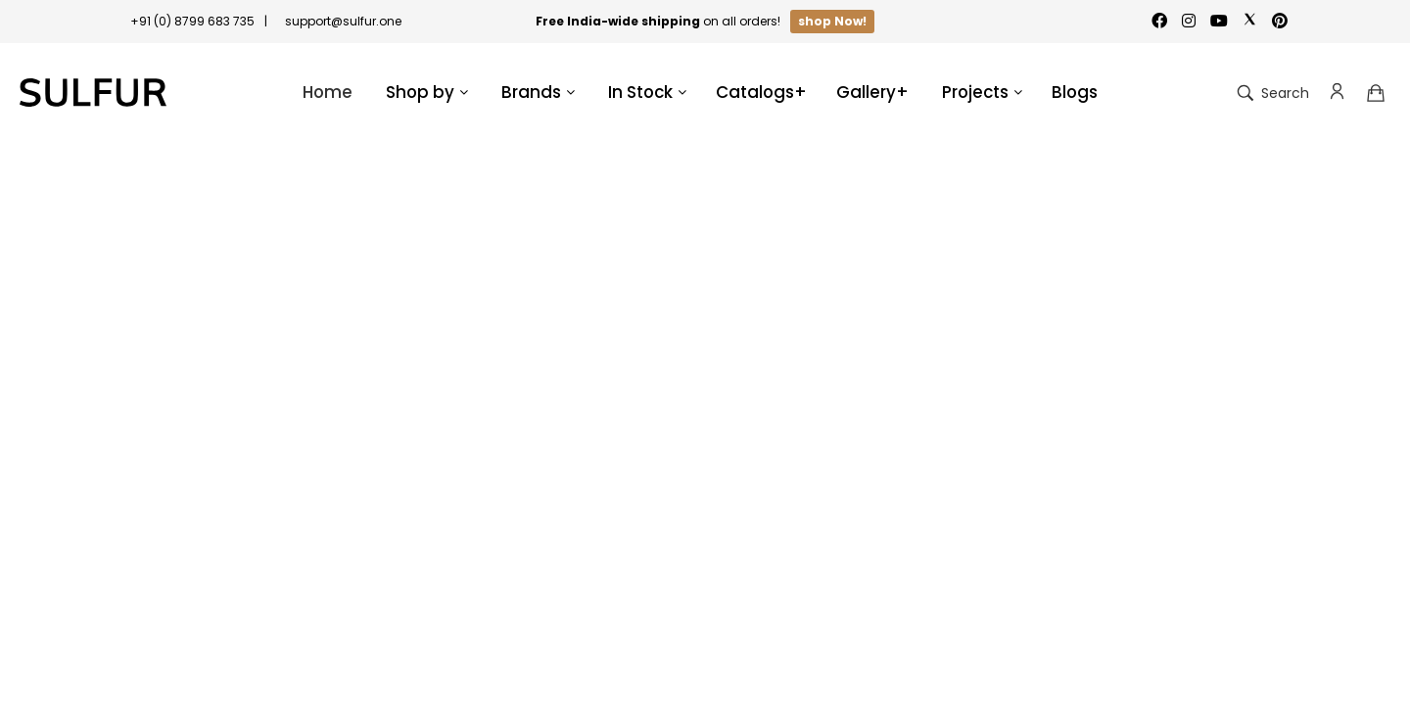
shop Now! (832, 21)
